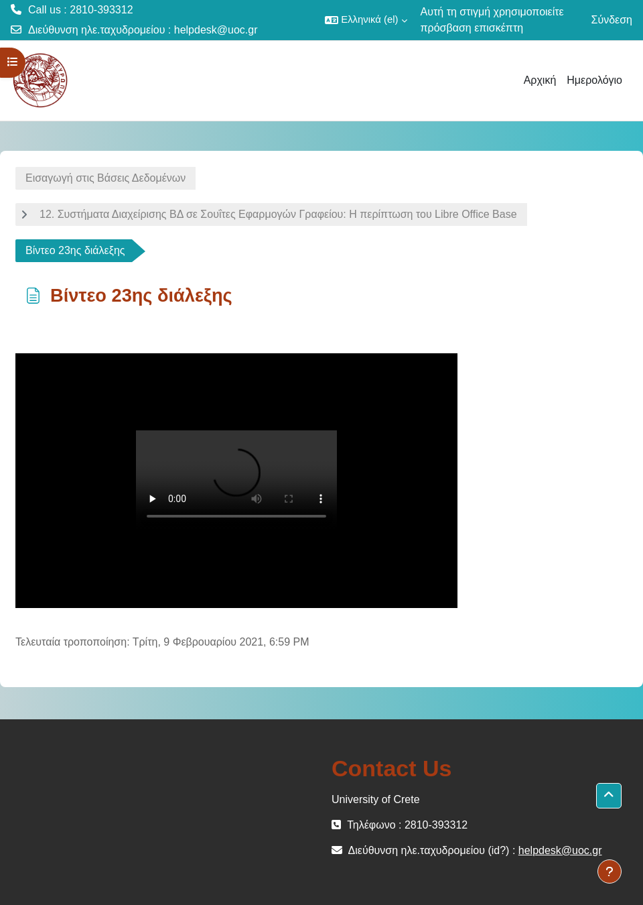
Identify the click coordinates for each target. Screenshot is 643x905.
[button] (366, 20)
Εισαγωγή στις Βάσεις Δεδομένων (105, 178)
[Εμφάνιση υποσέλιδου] (609, 871)
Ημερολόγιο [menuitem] (594, 80)
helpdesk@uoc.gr (216, 30)
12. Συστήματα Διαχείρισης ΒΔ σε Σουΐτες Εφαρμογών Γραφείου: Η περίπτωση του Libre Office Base (278, 214)
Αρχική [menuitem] (540, 80)
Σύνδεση (611, 19)
